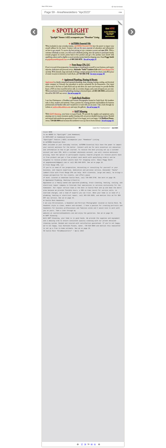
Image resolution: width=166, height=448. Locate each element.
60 (92, 444)
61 (95, 444)
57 (82, 444)
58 (85, 444)
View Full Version (118, 6)
